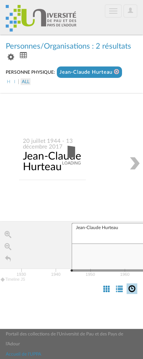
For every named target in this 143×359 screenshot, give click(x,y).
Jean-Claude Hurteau (89, 72)
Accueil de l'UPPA (23, 354)
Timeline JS (13, 280)
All (25, 81)
